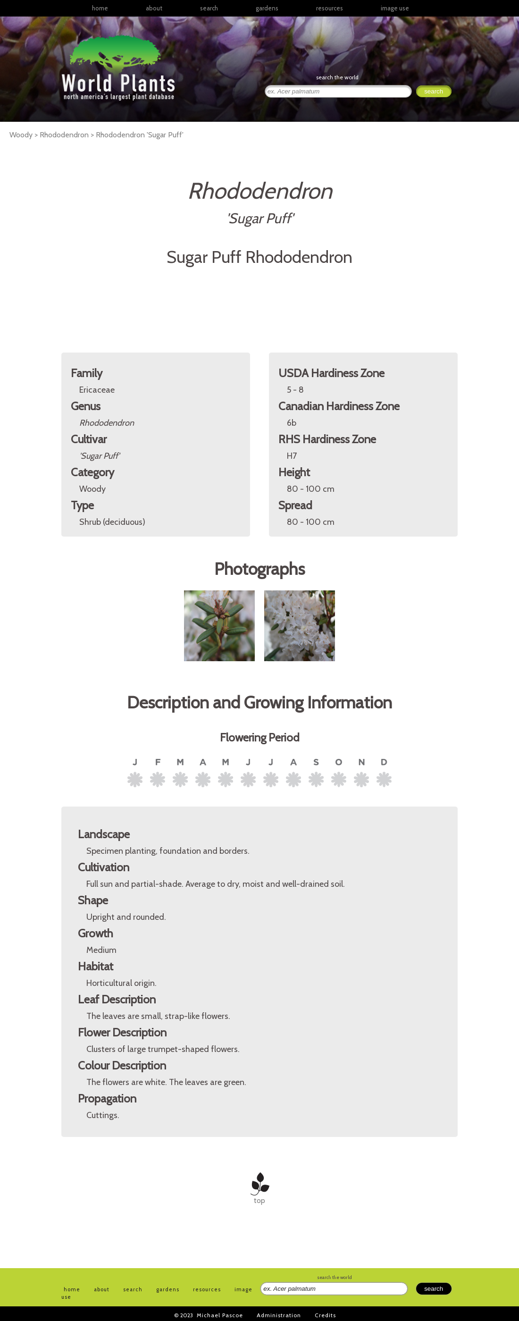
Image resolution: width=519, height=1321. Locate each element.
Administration (279, 1315)
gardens (267, 8)
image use (395, 8)
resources (207, 1289)
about (154, 8)
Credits (325, 1315)
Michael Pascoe (220, 1315)
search (209, 8)
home (100, 8)
